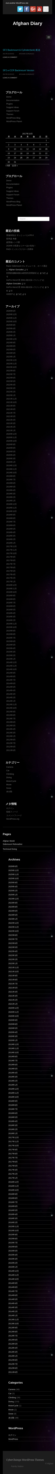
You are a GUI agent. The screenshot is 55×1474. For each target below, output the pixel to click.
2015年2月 (11, 655)
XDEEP (9, 294)
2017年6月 (11, 567)
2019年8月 (11, 476)
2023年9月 (11, 342)
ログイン (10, 808)
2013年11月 (11, 704)
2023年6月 (11, 349)
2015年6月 (11, 641)
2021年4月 (11, 420)
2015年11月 (11, 624)
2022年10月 (11, 367)
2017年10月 (11, 553)
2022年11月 (11, 364)
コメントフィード (14, 815)
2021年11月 (11, 399)
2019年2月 (11, 497)
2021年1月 (11, 430)
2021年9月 (11, 406)
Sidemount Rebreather (12, 844)
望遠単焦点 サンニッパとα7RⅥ (20, 235)
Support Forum (12, 111)
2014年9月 (11, 673)
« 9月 (8, 166)
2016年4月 (11, 613)
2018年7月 (11, 522)
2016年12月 (11, 585)
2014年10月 (11, 669)
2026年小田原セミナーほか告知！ (21, 246)
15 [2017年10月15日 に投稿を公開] (46, 149)
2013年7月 (11, 718)
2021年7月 (11, 413)
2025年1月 (11, 335)
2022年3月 (11, 388)
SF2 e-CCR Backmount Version (18, 70)
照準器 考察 (11, 239)
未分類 (9, 791)
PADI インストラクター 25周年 (19, 249)
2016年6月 (11, 606)
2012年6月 (11, 747)
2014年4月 (11, 690)
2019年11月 (11, 469)
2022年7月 (11, 374)
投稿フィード (12, 812)
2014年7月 (11, 680)
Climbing (10, 774)
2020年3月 (11, 458)
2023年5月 (11, 353)
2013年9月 (11, 711)
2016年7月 (11, 603)
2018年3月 (11, 536)
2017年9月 (11, 557)
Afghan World (9, 841)
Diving (9, 777)
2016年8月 (11, 599)
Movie (8, 784)
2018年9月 (11, 515)
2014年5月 (11, 687)
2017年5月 (11, 571)
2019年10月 (11, 472)
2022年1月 (11, 395)
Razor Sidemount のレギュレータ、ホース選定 (26, 266)
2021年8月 (11, 409)
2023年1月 (11, 357)
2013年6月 (11, 722)
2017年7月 (11, 564)
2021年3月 (11, 423)
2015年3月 (11, 652)
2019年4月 (11, 490)
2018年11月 (11, 508)
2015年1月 (11, 659)
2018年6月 (11, 525)
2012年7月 (11, 743)
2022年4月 (11, 385)
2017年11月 (11, 550)
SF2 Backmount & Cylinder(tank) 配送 (21, 50)
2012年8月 (11, 740)
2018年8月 (11, 518)
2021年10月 (11, 402)
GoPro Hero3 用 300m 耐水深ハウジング (24, 280)
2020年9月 (11, 444)
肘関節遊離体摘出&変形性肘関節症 (21, 273)
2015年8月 (11, 634)
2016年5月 (11, 609)
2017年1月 (11, 581)
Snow (8, 788)
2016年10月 (11, 592)
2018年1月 (11, 543)
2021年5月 (11, 416)
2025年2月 (11, 332)
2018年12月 (11, 504)
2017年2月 (11, 578)
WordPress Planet (14, 121)
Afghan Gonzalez (26, 54)
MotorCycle (11, 781)
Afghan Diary (27, 23)
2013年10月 (11, 708)
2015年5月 (11, 645)
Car (7, 770)
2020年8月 (11, 448)
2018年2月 (11, 539)
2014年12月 (11, 662)
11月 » (15, 166)
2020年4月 (11, 455)
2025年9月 (11, 325)
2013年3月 (11, 733)
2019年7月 (11, 479)
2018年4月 (11, 532)
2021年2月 (11, 427)
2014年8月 (11, 676)
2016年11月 (11, 588)
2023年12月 (11, 339)
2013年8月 (11, 715)
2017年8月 (11, 560)
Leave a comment (10, 57)
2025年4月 (11, 328)
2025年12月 (11, 314)
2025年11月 (11, 318)
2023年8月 (11, 346)
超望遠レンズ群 (13, 242)
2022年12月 (11, 360)
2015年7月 (11, 638)
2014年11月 (11, 666)
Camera (9, 767)
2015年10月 (11, 627)
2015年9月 (11, 631)
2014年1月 (11, 701)
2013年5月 (11, 725)
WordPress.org (12, 819)
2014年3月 (11, 694)
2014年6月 (11, 683)
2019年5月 (11, 487)
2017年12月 (11, 546)
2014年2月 (11, 697)
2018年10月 (11, 511)
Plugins (9, 104)
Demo (8, 97)
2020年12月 (11, 434)
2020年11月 (11, 437)
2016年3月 (11, 616)
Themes (9, 114)
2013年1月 (11, 736)
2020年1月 (11, 462)
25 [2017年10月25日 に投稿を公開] (21, 158)
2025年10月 (11, 321)
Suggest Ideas (12, 107)
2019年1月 (11, 501)
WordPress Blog (13, 118)
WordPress (13, 1439)
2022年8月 (11, 370)
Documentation (12, 100)
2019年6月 (11, 483)
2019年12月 (11, 465)
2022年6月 (11, 378)
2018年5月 (11, 529)
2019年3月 (11, 494)
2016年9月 (11, 595)
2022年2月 (11, 392)
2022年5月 (11, 381)
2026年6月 (11, 311)
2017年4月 (11, 574)
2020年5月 (11, 451)
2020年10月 (11, 441)
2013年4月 (11, 729)
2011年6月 (11, 750)
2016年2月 (11, 620)
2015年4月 (11, 648)
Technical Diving (10, 849)
